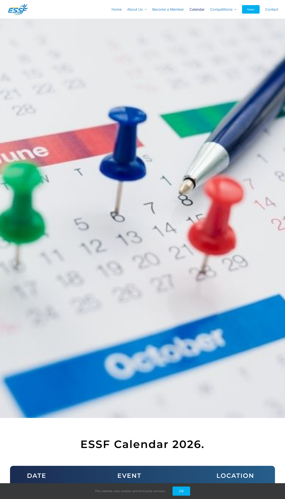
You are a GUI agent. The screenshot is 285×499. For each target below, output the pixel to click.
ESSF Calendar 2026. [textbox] (142, 444)
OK (181, 491)
